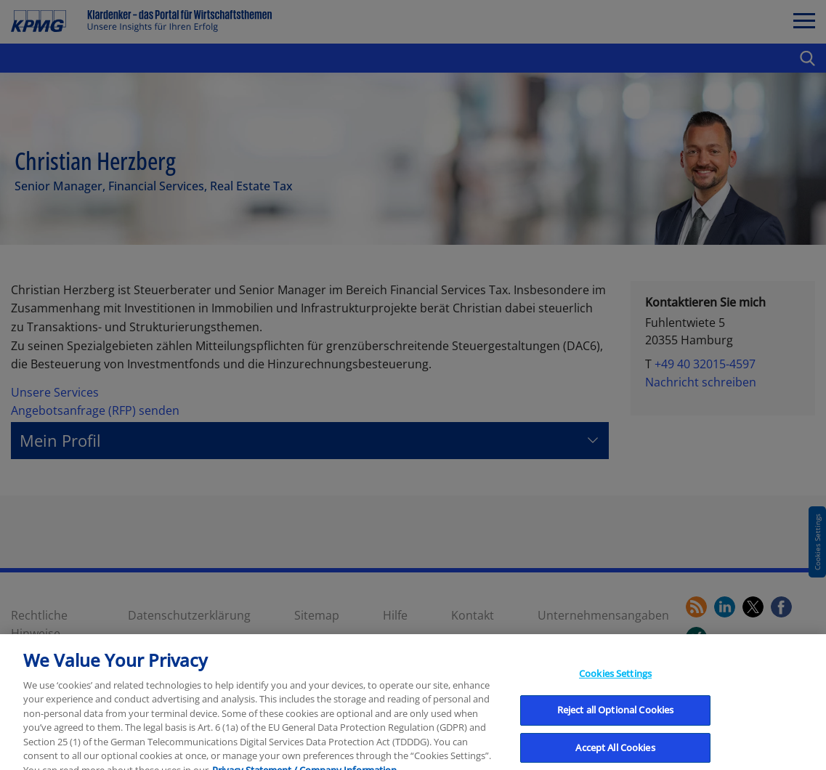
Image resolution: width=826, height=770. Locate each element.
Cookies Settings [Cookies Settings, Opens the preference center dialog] (615, 680)
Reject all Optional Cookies (615, 717)
